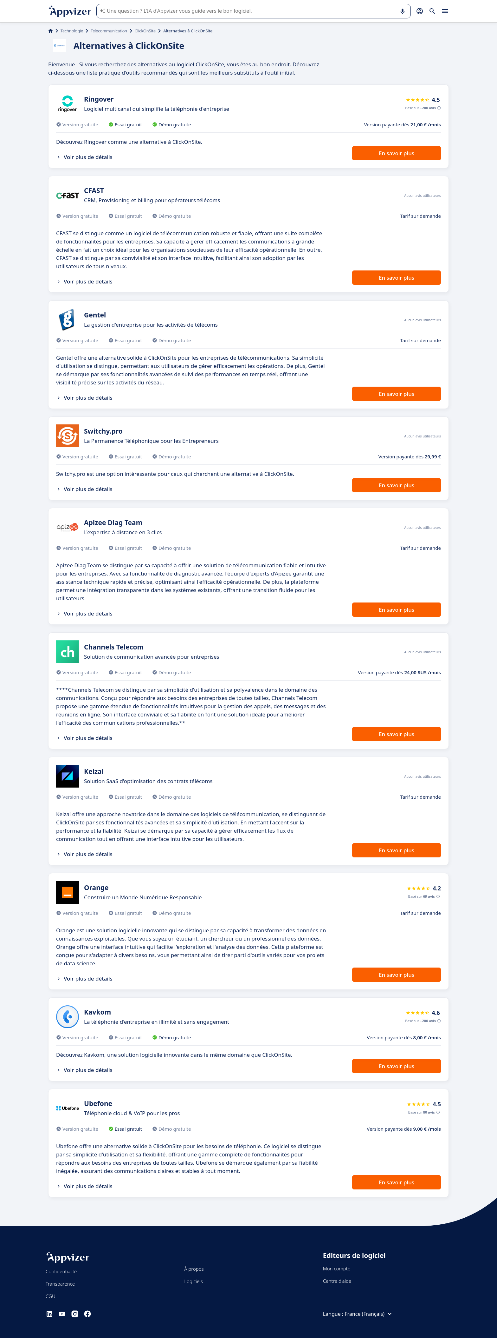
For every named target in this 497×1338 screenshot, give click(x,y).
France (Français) (369, 1314)
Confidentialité (61, 1271)
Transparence (60, 1284)
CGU (50, 1296)
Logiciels (193, 1281)
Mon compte (337, 1268)
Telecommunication (109, 31)
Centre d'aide (337, 1281)
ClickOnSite (145, 31)
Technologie (72, 31)
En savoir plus (396, 153)
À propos (193, 1269)
